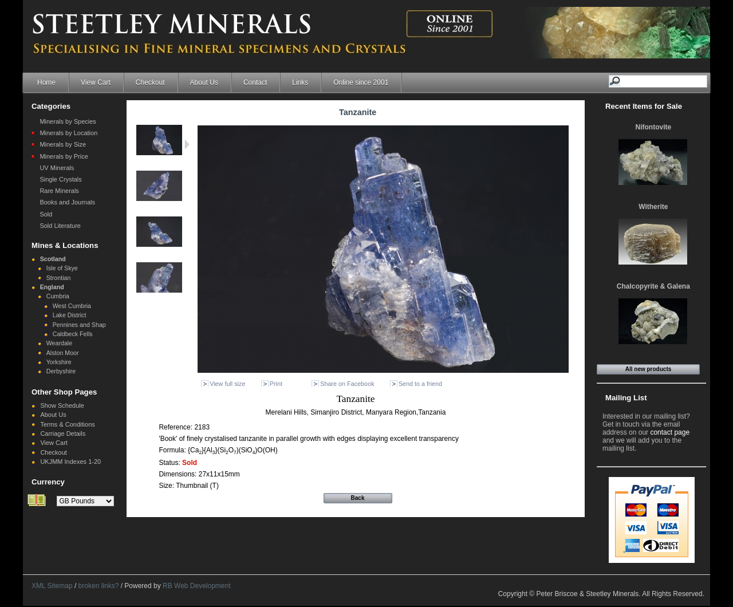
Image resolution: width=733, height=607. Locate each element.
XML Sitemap (52, 586)
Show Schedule (62, 405)
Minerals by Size (63, 144)
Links (300, 82)
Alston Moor (62, 352)
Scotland (53, 258)
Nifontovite (654, 127)
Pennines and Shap (79, 324)
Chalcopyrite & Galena (653, 286)
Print (276, 383)
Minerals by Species (68, 121)
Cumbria (57, 296)
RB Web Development (197, 586)
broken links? (98, 586)
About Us (204, 82)
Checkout (150, 82)
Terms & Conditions (67, 424)
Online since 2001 (360, 82)
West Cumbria (72, 305)
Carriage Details (62, 433)
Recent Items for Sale (643, 106)
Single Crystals (60, 179)
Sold (46, 214)
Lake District (69, 315)
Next (187, 144)
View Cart (96, 82)
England (52, 286)
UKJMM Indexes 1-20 (70, 461)
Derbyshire (61, 371)
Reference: (176, 427)
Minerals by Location (68, 132)
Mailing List (626, 397)
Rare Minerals (59, 190)
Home (46, 82)
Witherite (653, 207)
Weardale (59, 343)
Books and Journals (67, 202)
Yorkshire (59, 361)
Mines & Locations (64, 245)
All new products (648, 369)
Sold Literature (60, 225)
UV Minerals (57, 167)
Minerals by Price (64, 156)
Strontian (58, 277)
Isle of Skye (62, 268)
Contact (255, 82)
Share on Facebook (347, 383)
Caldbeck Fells (73, 333)
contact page (669, 432)
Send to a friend (420, 383)
